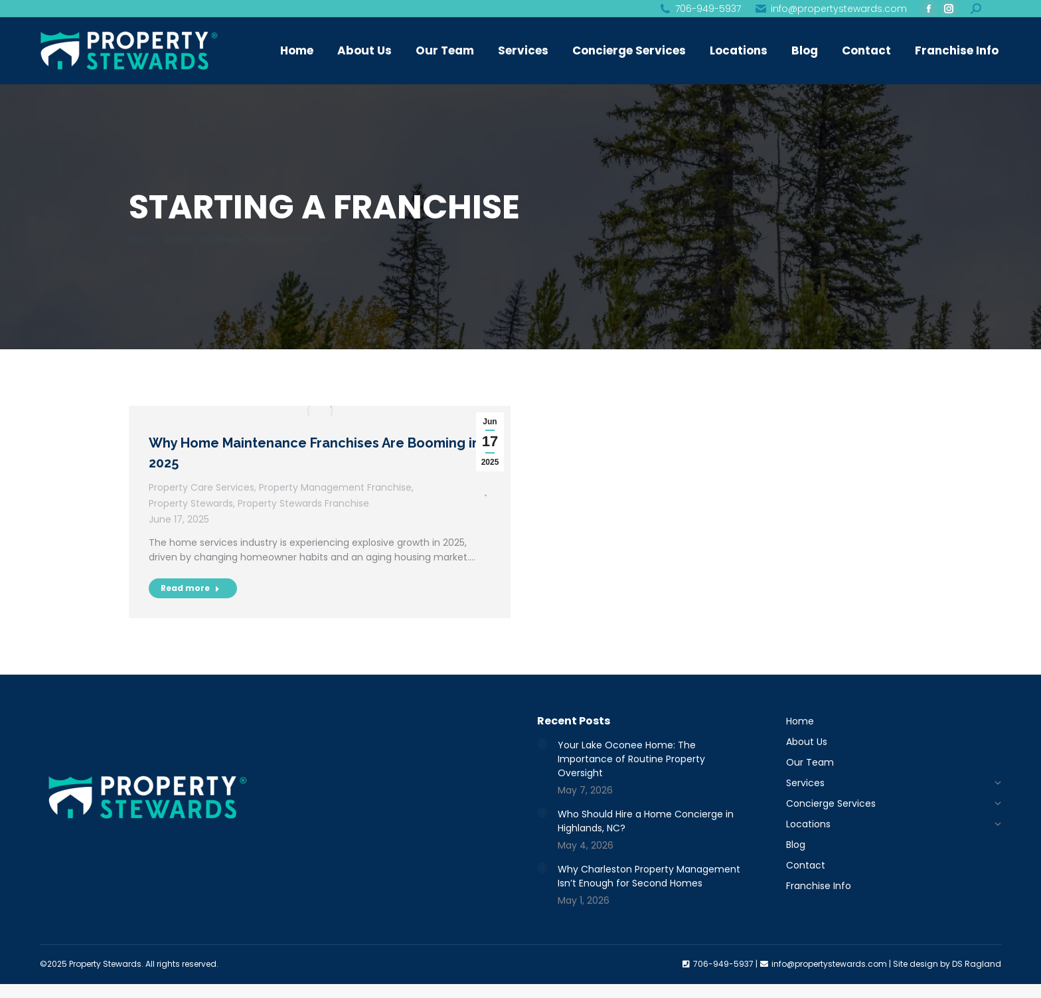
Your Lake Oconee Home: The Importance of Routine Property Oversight (631, 759)
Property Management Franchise (335, 487)
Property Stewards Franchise (303, 503)
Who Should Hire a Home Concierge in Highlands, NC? (646, 821)
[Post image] (542, 743)
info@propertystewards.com (830, 8)
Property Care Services (201, 487)
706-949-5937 (700, 8)
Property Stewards (191, 503)
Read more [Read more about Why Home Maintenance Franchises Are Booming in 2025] (190, 588)
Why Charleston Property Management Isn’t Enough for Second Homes (649, 876)
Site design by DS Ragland (947, 963)
